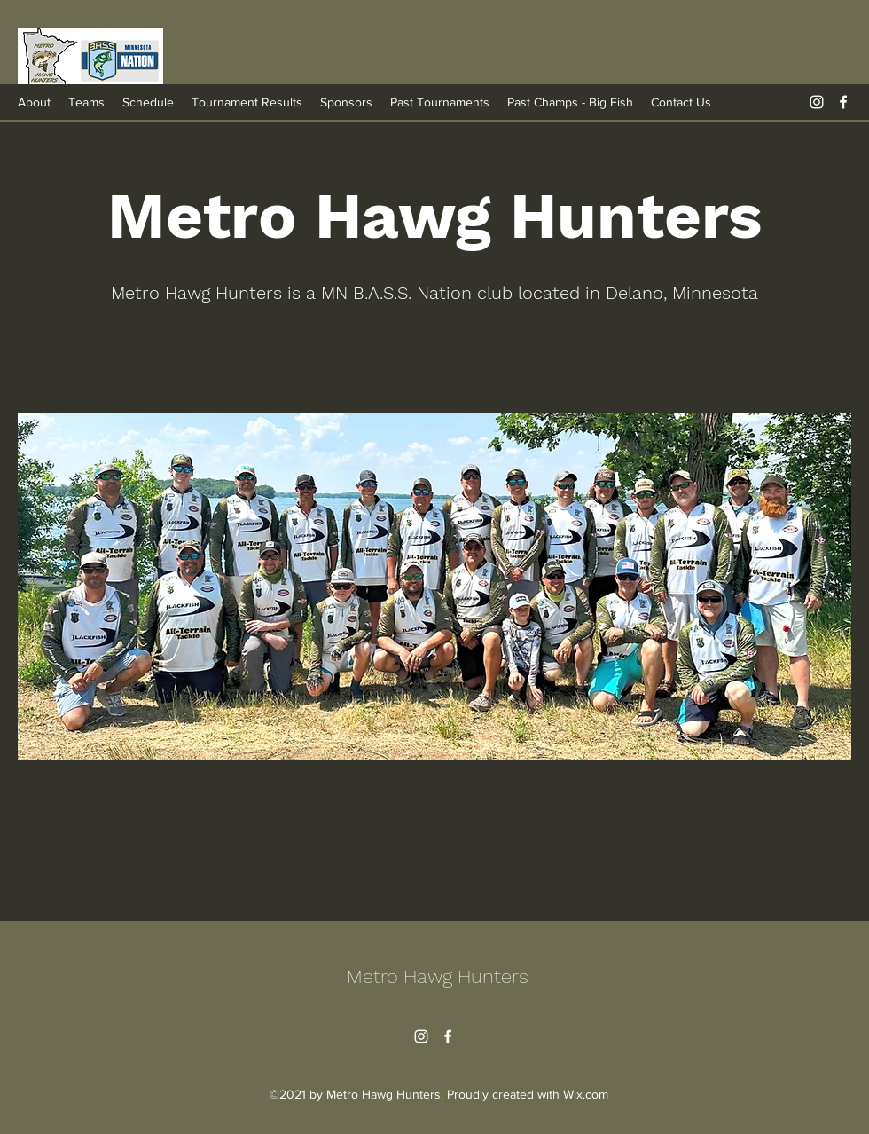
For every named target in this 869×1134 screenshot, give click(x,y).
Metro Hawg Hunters (437, 976)
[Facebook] (843, 102)
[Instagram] (817, 102)
